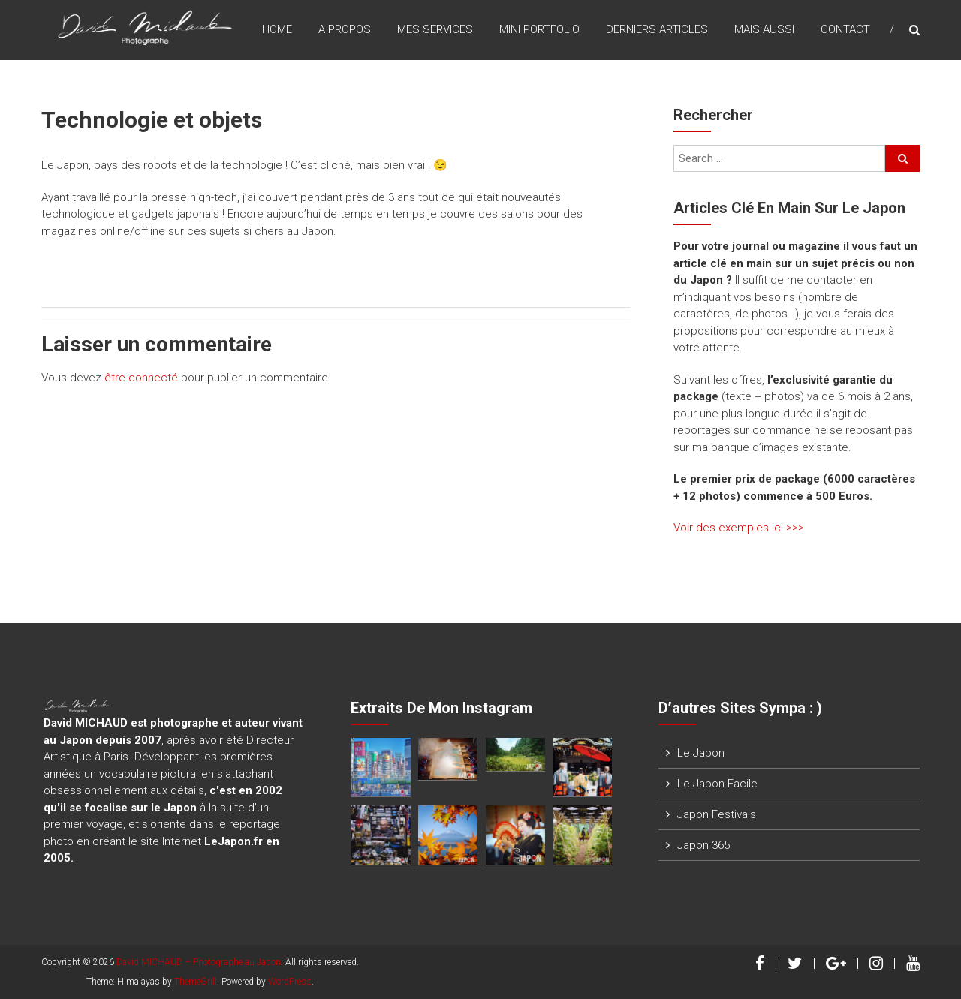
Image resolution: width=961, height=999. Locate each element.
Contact (845, 29)
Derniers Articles (657, 29)
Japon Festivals (716, 814)
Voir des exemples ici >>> (738, 527)
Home (277, 29)
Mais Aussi (764, 29)
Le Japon (701, 753)
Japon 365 (703, 845)
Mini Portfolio (539, 29)
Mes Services (435, 29)
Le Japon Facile (717, 783)
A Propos (344, 29)
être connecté (141, 377)
